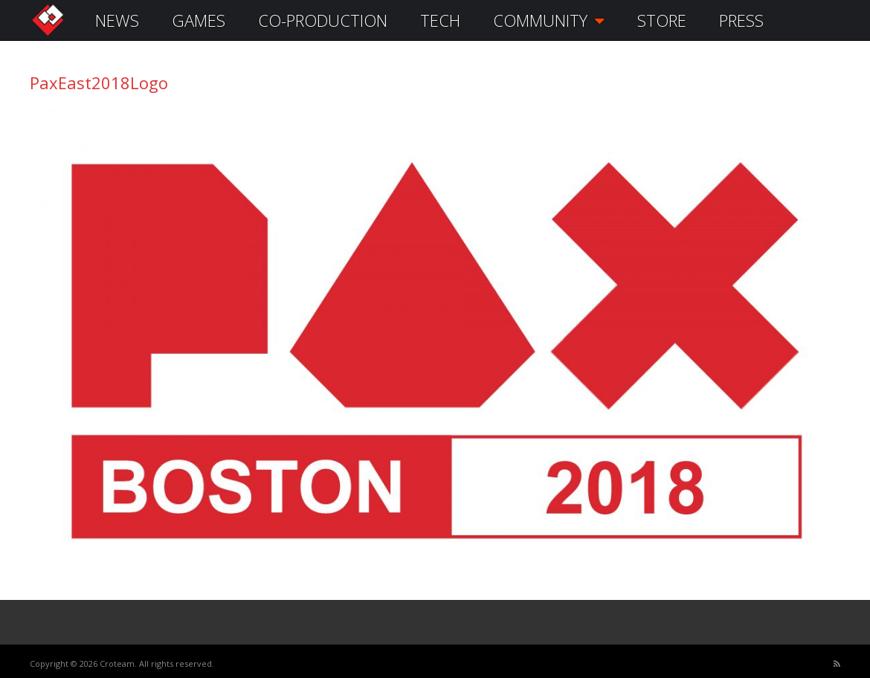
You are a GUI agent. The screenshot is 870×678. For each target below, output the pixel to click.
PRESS (741, 20)
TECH (440, 20)
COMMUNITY (549, 20)
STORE (661, 20)
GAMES (198, 20)
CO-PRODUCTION (322, 20)
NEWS (117, 20)
